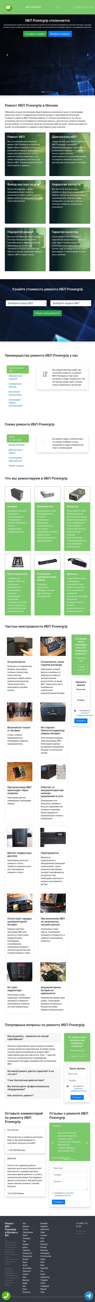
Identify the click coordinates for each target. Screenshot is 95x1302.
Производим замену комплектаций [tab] (15, 403)
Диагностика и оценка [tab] (16, 451)
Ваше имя (80, 689)
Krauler (43, 1247)
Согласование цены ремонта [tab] (15, 459)
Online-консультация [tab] (15, 438)
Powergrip (44, 1253)
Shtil (42, 1262)
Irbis (42, 1241)
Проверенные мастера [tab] (15, 385)
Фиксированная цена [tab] (16, 369)
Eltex (25, 1289)
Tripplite (44, 1280)
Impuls (26, 1244)
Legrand (26, 1250)
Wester (43, 1289)
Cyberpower (28, 1232)
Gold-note (44, 1229)
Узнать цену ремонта (47, 313)
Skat (42, 1265)
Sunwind (44, 1268)
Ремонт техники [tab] (16, 466)
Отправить (81, 721)
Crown (25, 1229)
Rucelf (25, 1259)
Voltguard (44, 1286)
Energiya (26, 1238)
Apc (24, 1223)
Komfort (44, 1244)
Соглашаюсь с (85, 713)
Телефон (81, 700)
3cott (25, 1265)
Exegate (44, 1223)
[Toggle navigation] (57, 7)
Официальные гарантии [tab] (15, 377)
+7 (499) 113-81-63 (82, 7)
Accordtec (27, 1268)
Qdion (43, 1259)
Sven (25, 1262)
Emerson (26, 1292)
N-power (44, 1250)
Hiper (42, 1232)
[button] (52, 1143)
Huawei (43, 1235)
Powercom (27, 1253)
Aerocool (27, 1271)
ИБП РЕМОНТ (33, 7)
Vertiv (43, 1283)
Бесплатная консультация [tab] (15, 393)
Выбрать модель (60, 33)
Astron (25, 1274)
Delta (25, 1283)
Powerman (27, 1256)
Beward (26, 1280)
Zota (42, 1292)
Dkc (24, 1286)
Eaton (25, 1235)
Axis (24, 1277)
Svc (42, 1271)
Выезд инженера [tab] (16, 445)
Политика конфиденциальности (72, 1297)
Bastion (26, 1226)
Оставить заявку (35, 33)
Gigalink (44, 1226)
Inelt (42, 1238)
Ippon (25, 1247)
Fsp (24, 1241)
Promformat (45, 1256)
